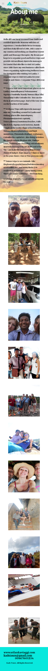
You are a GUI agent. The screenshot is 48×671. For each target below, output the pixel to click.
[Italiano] (24, 24)
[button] (3, 3)
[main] (24, 11)
